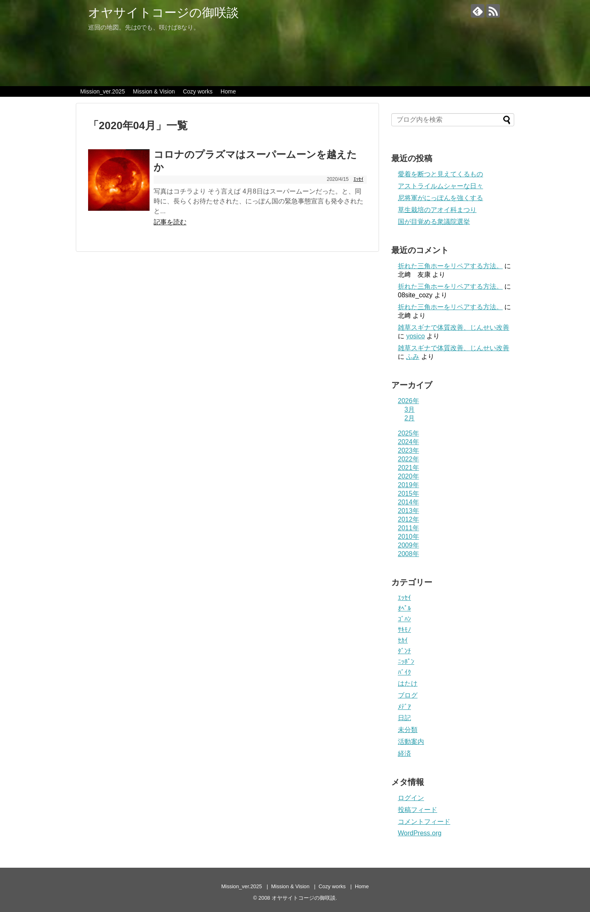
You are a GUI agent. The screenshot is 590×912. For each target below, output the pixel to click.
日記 (404, 717)
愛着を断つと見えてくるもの (440, 174)
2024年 (408, 441)
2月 (409, 418)
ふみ (412, 356)
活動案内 (411, 741)
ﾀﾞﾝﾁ (404, 651)
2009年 (408, 545)
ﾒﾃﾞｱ (404, 706)
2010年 (408, 536)
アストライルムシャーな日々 (440, 185)
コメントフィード (424, 821)
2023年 (408, 450)
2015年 (408, 493)
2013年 (408, 510)
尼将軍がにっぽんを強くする (440, 197)
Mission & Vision (154, 91)
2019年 (408, 484)
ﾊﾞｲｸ (404, 672)
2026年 (408, 400)
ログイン (411, 797)
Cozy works (197, 91)
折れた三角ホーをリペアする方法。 (450, 265)
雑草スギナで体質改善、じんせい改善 (453, 327)
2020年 (408, 476)
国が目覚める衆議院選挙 (434, 221)
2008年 (408, 553)
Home (228, 91)
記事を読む (170, 222)
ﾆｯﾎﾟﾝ (406, 661)
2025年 (408, 433)
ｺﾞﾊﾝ (404, 619)
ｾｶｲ (403, 640)
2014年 (408, 502)
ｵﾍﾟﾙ (404, 608)
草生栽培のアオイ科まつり (437, 209)
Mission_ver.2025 (102, 91)
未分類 (408, 729)
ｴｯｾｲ (358, 179)
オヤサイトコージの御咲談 (163, 12)
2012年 (408, 519)
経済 (404, 753)
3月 (409, 409)
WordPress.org (419, 833)
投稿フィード (417, 809)
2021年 (408, 467)
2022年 (408, 459)
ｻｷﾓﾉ (404, 629)
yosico (415, 336)
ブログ (408, 695)
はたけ (408, 683)
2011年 (408, 527)
